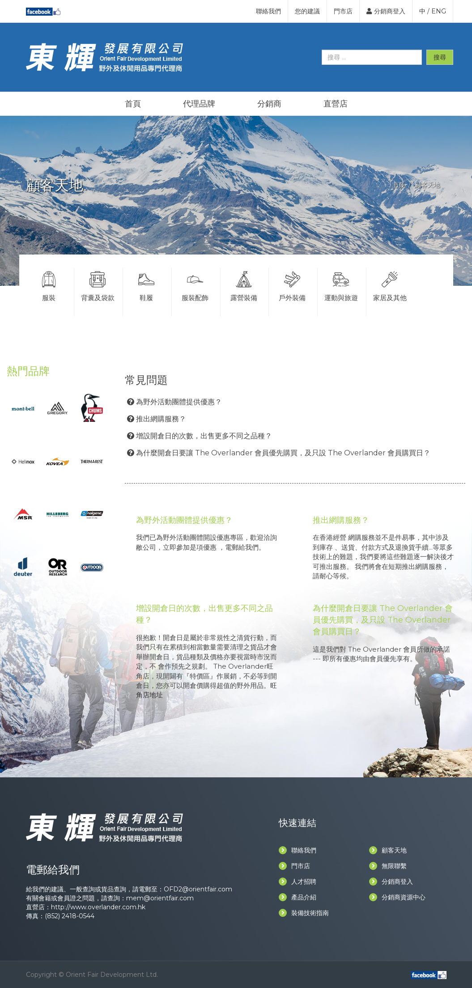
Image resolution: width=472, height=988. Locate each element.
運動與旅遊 (341, 285)
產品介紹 (297, 897)
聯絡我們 (268, 11)
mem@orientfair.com (160, 898)
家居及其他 (390, 285)
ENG (438, 11)
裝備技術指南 (304, 913)
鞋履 (146, 285)
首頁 (133, 104)
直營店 (335, 104)
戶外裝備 (292, 285)
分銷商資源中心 (397, 897)
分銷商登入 (385, 11)
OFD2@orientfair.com (198, 889)
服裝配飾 (195, 285)
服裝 (49, 285)
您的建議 (307, 11)
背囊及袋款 (97, 285)
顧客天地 (388, 850)
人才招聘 (297, 882)
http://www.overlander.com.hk (98, 907)
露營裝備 (244, 285)
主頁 (398, 185)
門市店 (343, 11)
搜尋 (440, 57)
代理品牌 (199, 104)
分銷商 (269, 104)
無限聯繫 (388, 866)
